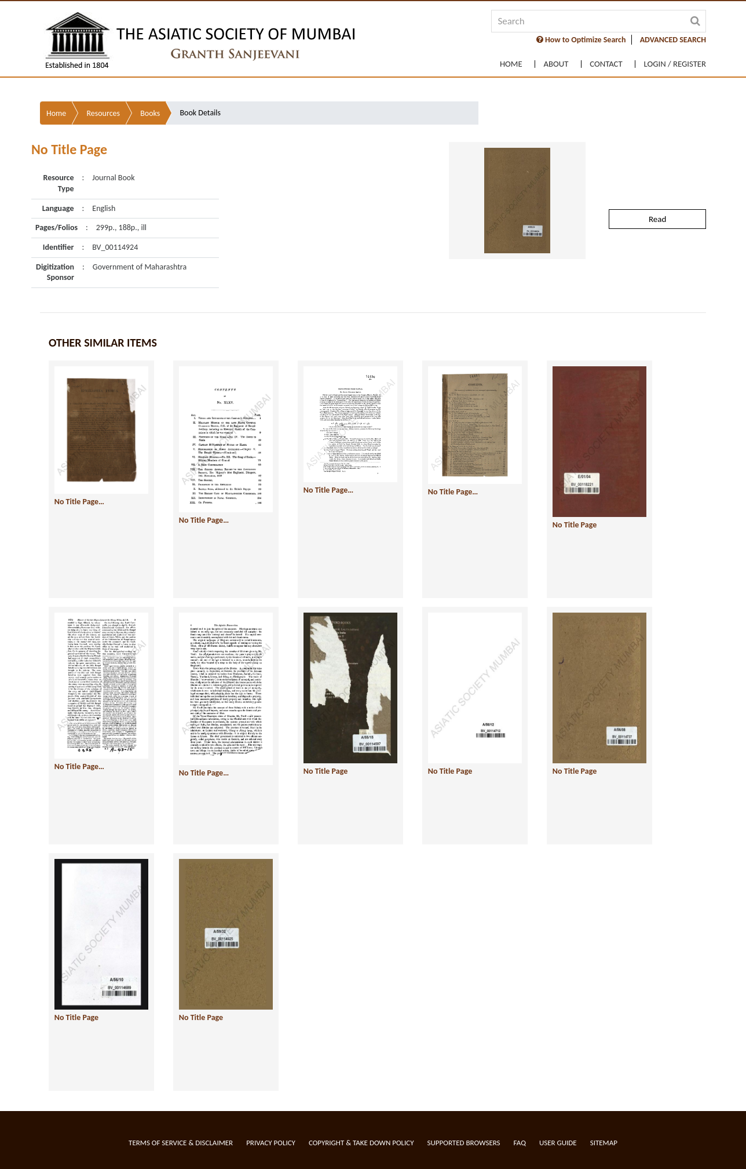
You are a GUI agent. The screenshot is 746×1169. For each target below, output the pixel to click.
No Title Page (531, 434)
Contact (602, 61)
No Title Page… (79, 413)
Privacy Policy (270, 1142)
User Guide (558, 1142)
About (549, 61)
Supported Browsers (463, 1142)
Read (657, 125)
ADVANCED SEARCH (673, 40)
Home (501, 61)
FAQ (520, 1142)
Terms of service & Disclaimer (181, 1142)
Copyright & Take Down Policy (361, 1142)
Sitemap (603, 1142)
